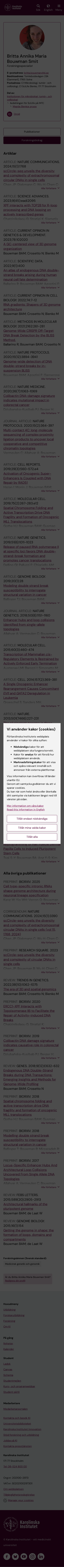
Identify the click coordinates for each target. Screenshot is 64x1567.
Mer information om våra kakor (25, 806)
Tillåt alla (32, 837)
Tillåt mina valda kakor (32, 828)
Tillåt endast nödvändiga (32, 818)
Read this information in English (26, 809)
